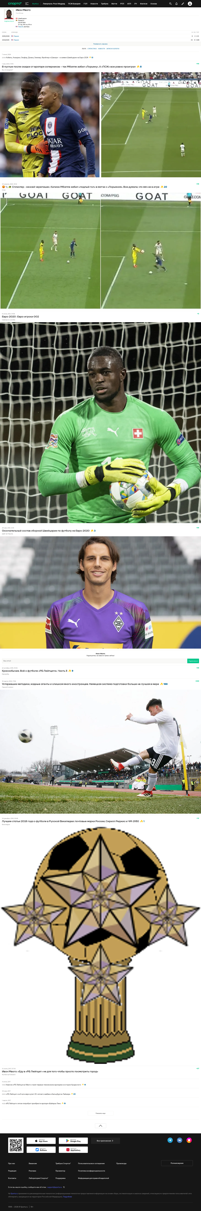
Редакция (12, 1171)
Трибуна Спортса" (63, 1163)
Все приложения (105, 1140)
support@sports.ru (54, 1187)
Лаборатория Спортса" (38, 1178)
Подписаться (9, 21)
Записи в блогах (112, 49)
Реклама (32, 1171)
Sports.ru (14, 1193)
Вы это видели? (7, 70)
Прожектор (60, 1171)
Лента (84, 49)
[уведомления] (176, 4)
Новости (101, 49)
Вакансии (33, 1163)
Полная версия (177, 1163)
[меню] (27, 3)
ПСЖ (4, 190)
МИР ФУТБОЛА (7, 534)
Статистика (92, 49)
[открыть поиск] (170, 4)
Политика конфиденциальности (91, 1171)
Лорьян (20, 27)
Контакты (12, 1178)
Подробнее (67, 1196)
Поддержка (60, 1178)
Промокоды (121, 1163)
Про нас (11, 1163)
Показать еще (100, 1113)
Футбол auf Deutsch (8, 1074)
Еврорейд (5, 674)
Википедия (6, 824)
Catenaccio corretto (8, 320)
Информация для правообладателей (93, 1178)
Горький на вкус (7, 687)
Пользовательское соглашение (91, 1163)
